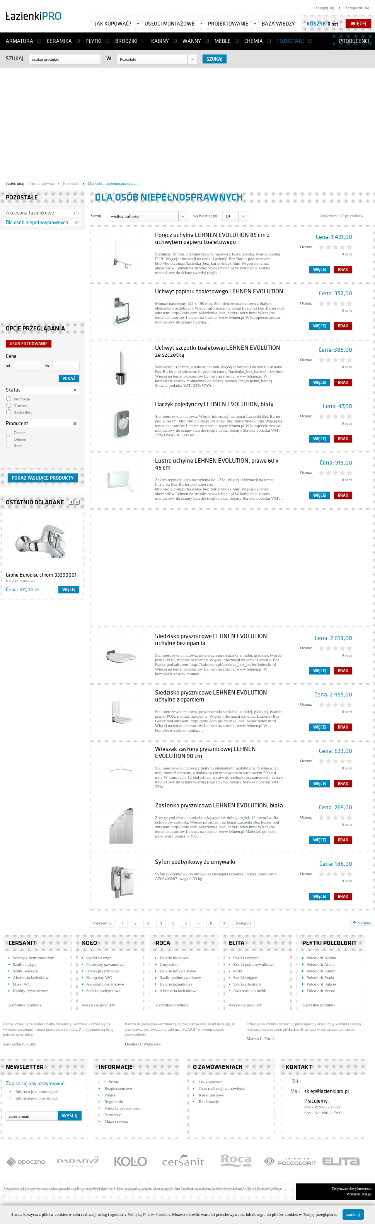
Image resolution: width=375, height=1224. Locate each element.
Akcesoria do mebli (249, 990)
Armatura (19, 41)
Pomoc (110, 1095)
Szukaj (15, 58)
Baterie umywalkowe (178, 971)
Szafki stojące (24, 964)
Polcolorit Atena (320, 964)
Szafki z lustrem (247, 984)
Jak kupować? (113, 24)
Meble (223, 41)
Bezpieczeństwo (118, 1088)
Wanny (191, 41)
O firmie (111, 1081)
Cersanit (22, 943)
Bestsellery (23, 412)
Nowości (21, 405)
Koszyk (316, 24)
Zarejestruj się (357, 7)
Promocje (22, 399)
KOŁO (89, 943)
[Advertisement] (180, 122)
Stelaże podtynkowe (103, 990)
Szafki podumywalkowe (180, 977)
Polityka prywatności (122, 1108)
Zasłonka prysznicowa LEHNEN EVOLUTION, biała (219, 805)
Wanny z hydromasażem (34, 957)
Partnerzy (112, 1114)
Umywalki (168, 964)
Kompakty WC (99, 977)
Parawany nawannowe (105, 964)
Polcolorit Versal (321, 990)
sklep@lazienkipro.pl (326, 1091)
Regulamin (113, 1101)
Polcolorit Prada (320, 977)
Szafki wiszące (25, 971)
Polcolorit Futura (321, 971)
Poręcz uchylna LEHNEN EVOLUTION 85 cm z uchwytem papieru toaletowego (212, 238)
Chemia (253, 41)
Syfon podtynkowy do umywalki (195, 861)
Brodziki (126, 41)
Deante (20, 432)
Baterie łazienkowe (176, 984)
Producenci (354, 41)
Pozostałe (290, 41)
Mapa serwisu (116, 1121)
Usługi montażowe (170, 24)
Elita (236, 943)
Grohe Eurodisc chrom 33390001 (41, 575)
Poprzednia (101, 923)
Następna (243, 923)
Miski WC (22, 984)
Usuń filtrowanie (29, 343)
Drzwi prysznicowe (102, 971)
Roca (18, 445)
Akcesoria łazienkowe (30, 213)
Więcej (68, 589)
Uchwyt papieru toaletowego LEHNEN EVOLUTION (219, 291)
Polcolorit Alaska (321, 957)
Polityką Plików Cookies (149, 1214)
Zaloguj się (324, 7)
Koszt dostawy (211, 1095)
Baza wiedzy (278, 24)
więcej (358, 23)
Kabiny (160, 41)
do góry (365, 922)
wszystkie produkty (25, 1005)
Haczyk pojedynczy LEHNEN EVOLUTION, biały (214, 404)
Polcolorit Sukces (321, 984)
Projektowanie (228, 24)
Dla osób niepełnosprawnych (37, 222)
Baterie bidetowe (174, 957)
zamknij (353, 1214)
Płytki (93, 41)
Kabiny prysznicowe (30, 990)
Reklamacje (209, 1101)
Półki (237, 971)
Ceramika (59, 41)
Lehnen (20, 439)
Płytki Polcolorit (329, 943)
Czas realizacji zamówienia (222, 1088)
